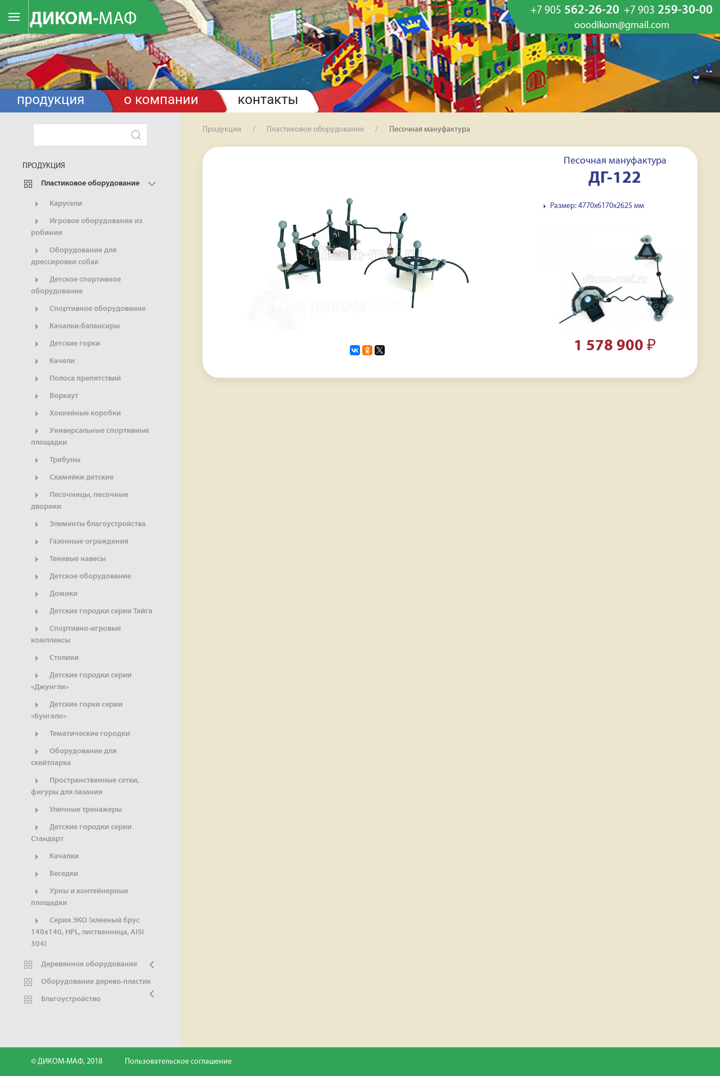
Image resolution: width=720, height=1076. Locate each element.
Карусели (56, 204)
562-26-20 (574, 11)
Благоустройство (61, 999)
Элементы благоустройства (88, 524)
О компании (161, 99)
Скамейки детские (72, 477)
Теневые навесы (68, 559)
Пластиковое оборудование (81, 183)
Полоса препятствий (76, 379)
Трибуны (55, 460)
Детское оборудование (81, 576)
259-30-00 (668, 11)
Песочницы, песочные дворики (79, 500)
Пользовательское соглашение (178, 1061)
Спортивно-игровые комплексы (76, 634)
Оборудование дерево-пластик (86, 982)
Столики (55, 658)
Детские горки (65, 344)
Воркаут (54, 396)
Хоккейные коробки (76, 413)
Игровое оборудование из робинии (86, 226)
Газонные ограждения (79, 542)
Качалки (55, 856)
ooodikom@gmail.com (621, 26)
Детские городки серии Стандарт (81, 832)
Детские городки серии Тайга (91, 611)
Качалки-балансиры (75, 326)
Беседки (54, 874)
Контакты (268, 99)
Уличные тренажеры (76, 810)
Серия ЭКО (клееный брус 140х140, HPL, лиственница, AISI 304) (87, 931)
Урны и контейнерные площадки (79, 896)
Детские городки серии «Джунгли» (81, 680)
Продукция (50, 99)
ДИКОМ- (83, 20)
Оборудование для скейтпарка (73, 756)
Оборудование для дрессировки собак (73, 255)
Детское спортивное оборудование (76, 285)
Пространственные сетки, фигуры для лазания (85, 786)
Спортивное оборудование (88, 309)
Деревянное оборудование (79, 964)
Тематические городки (80, 734)
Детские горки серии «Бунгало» (77, 710)
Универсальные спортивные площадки (90, 436)
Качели (53, 361)
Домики (54, 594)
